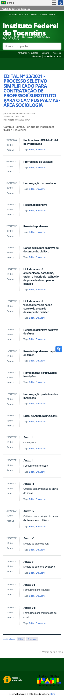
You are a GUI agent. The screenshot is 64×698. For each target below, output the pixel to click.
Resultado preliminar (35, 226)
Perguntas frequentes (28, 52)
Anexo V (28, 538)
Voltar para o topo (52, 652)
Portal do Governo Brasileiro (16, 9)
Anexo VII (29, 584)
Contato (45, 52)
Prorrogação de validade (38, 161)
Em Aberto (40, 189)
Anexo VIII (29, 607)
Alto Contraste (33, 14)
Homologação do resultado (39, 183)
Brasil (10, 2)
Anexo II (28, 460)
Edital (31, 149)
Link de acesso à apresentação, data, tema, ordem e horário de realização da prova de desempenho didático (41, 276)
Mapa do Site (48, 14)
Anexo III (28, 483)
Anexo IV (28, 511)
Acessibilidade (16, 14)
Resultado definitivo (35, 204)
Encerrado (40, 149)
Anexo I (27, 437)
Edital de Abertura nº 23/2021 (40, 415)
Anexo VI (28, 561)
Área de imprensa (52, 56)
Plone (52, 694)
